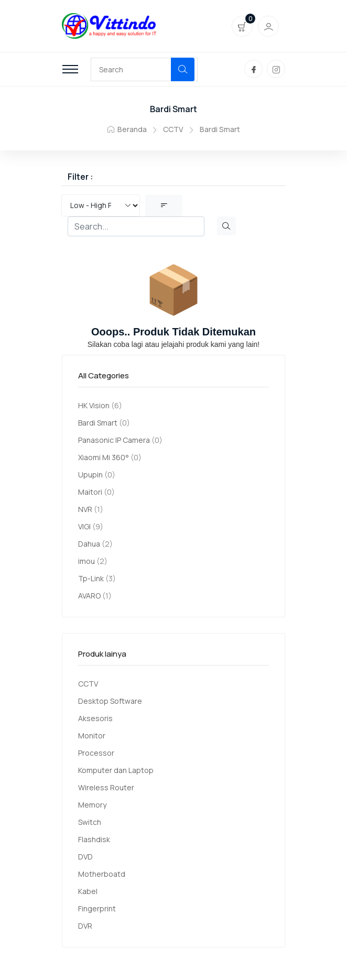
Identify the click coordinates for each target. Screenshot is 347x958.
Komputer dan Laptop (116, 770)
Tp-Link (91, 578)
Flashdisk (94, 839)
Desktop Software (110, 701)
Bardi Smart (97, 423)
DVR (85, 926)
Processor (96, 753)
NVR (85, 509)
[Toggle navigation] (70, 69)
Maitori (90, 492)
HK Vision (94, 405)
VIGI (84, 526)
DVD (85, 857)
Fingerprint (97, 908)
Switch (89, 822)
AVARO (89, 596)
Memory (92, 805)
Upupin (90, 475)
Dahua (89, 544)
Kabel (87, 891)
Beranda (127, 129)
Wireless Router (106, 787)
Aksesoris (95, 718)
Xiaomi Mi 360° (103, 457)
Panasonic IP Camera (114, 440)
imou (86, 561)
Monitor (91, 736)
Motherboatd (101, 874)
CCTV (173, 129)
